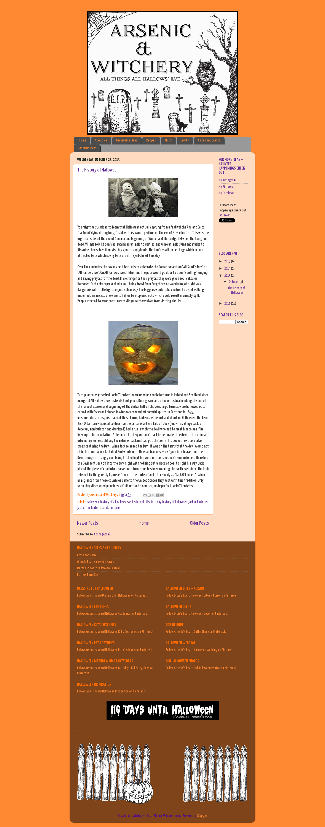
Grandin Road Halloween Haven (95, 562)
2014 (227, 268)
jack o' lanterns (198, 502)
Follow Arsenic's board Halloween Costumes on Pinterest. (112, 613)
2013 (227, 275)
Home (82, 140)
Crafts (185, 140)
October (234, 282)
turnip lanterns (111, 508)
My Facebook (226, 193)
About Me (101, 140)
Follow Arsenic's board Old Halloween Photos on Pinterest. (201, 668)
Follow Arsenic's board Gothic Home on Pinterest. (196, 631)
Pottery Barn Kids (88, 574)
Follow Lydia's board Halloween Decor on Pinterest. (197, 613)
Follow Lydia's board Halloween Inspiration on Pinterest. (111, 691)
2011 (227, 303)
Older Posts (199, 523)
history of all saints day (146, 502)
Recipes (151, 140)
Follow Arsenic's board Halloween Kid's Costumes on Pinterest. (115, 631)
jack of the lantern (88, 508)
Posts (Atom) (102, 534)
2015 (227, 261)
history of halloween (174, 502)
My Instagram (227, 180)
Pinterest (225, 215)
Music (168, 140)
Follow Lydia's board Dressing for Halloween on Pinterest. (112, 595)
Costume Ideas (87, 148)
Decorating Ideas (126, 140)
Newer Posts (87, 523)
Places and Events (209, 140)
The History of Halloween (97, 170)
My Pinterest (226, 186)
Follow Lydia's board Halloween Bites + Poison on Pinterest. (202, 595)
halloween (93, 502)
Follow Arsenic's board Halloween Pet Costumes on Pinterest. (115, 650)
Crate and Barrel (87, 555)
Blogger (202, 815)
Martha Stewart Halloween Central (98, 568)
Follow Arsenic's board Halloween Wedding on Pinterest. (200, 650)
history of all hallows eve (115, 502)
